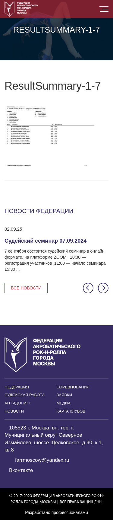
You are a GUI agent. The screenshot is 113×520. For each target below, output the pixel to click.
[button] (88, 288)
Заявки (64, 395)
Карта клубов (71, 411)
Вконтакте (21, 470)
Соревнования (73, 387)
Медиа (64, 403)
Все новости (26, 288)
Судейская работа (25, 395)
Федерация (17, 387)
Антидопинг (18, 403)
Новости (14, 411)
